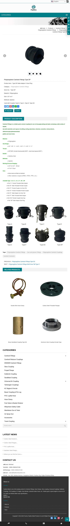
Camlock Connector (9, 256)
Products (50, 28)
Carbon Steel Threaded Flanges (51, 305)
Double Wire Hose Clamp (17, 305)
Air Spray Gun (8, 414)
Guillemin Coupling (10, 374)
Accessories (8, 417)
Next (65, 55)
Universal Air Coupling (11, 381)
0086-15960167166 (16, 470)
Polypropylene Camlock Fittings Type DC (23, 261)
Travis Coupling (9, 421)
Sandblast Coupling (10, 377)
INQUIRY (8, 110)
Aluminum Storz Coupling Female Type (51, 342)
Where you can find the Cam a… (13, 454)
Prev (4, 55)
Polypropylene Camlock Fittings (47, 30)
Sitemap (56, 516)
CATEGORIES (6, 15)
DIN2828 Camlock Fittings (12, 363)
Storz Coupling (9, 366)
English (55, 1)
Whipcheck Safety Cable (12, 407)
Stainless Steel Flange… (11, 450)
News (5, 509)
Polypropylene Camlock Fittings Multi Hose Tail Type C (24, 264)
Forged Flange (9, 370)
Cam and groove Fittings (34, 252)
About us (6, 504)
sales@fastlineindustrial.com (17, 472)
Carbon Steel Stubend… (11, 439)
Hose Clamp (8, 399)
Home (43, 28)
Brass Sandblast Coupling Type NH (17, 342)
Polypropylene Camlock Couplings (52, 252)
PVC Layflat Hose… (9, 446)
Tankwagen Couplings (11, 385)
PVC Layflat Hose (10, 396)
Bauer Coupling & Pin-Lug (12, 392)
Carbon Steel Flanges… (11, 442)
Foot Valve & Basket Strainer (13, 403)
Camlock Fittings (60, 28)
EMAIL (17, 110)
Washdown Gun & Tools (12, 410)
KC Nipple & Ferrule (10, 388)
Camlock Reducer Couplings (13, 359)
